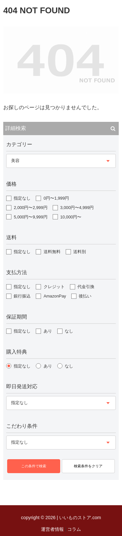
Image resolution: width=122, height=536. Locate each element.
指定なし (22, 198)
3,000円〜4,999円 (77, 207)
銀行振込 (22, 296)
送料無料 (52, 251)
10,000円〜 (70, 217)
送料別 (79, 251)
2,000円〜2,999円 (30, 207)
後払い (85, 296)
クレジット (54, 286)
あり (48, 331)
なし (69, 331)
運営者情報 (52, 529)
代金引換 (85, 286)
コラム (74, 529)
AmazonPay (55, 296)
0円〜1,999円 (56, 198)
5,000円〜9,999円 (30, 217)
